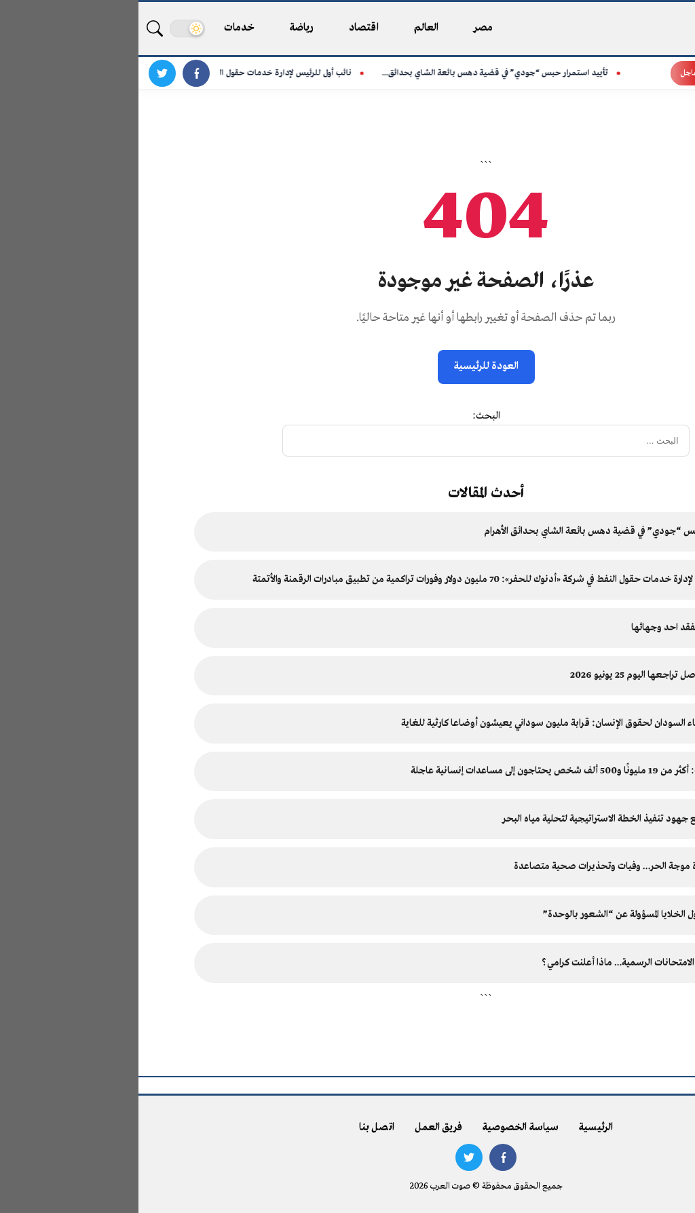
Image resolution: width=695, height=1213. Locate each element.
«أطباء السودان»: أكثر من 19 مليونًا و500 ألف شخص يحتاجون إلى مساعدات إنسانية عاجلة (445, 771)
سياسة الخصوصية (382, 1127)
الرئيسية (457, 1127)
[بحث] (16, 28)
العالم (288, 28)
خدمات (101, 28)
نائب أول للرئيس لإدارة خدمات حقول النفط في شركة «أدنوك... (115, 73)
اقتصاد (225, 28)
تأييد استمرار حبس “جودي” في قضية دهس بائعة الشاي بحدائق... (362, 73)
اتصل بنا (238, 1127)
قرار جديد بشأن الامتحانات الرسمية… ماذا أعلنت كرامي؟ (510, 963)
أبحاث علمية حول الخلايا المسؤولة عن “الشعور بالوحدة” (511, 914)
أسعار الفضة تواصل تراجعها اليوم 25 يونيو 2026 (525, 675)
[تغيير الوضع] (49, 28)
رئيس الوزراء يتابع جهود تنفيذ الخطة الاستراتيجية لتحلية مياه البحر (491, 819)
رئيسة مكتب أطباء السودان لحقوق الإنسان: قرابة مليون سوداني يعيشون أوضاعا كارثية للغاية (440, 723)
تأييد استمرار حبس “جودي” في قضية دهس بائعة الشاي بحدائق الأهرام (481, 531)
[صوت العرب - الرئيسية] (629, 28)
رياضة (163, 28)
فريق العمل (300, 1127)
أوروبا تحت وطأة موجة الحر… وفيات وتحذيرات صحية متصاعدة (496, 866)
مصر (344, 28)
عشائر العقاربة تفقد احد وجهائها (555, 627)
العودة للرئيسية (348, 366)
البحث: (348, 416)
